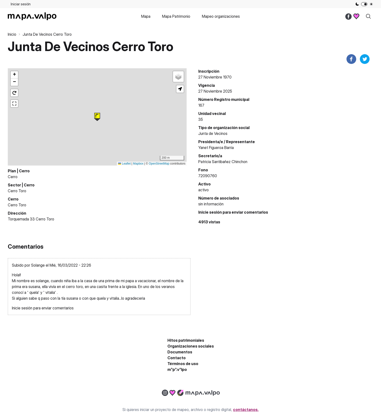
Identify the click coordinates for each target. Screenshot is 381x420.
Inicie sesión (210, 212)
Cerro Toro (17, 190)
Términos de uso (182, 363)
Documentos (179, 352)
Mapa (145, 16)
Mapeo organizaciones (221, 16)
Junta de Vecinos (212, 133)
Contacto (176, 357)
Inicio (12, 34)
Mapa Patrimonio (176, 16)
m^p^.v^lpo (177, 369)
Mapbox (138, 163)
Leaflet (124, 163)
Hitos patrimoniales (185, 340)
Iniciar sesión (21, 4)
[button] (97, 117)
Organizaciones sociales (190, 346)
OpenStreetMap (159, 163)
